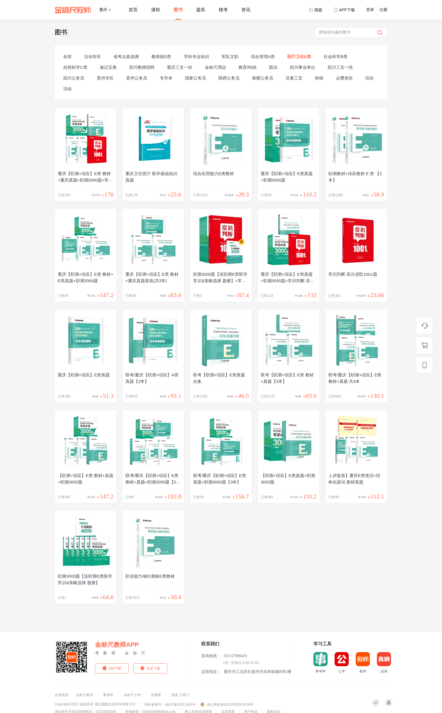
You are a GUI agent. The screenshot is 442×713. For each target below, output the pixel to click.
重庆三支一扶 (179, 67)
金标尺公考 (133, 695)
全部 (67, 56)
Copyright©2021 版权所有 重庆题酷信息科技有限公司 (95, 704)
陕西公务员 (229, 78)
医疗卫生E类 (299, 56)
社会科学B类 (336, 56)
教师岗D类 (161, 56)
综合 (369, 78)
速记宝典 (108, 67)
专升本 (166, 78)
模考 (223, 9)
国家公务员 (195, 78)
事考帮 (108, 695)
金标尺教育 (85, 695)
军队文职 (230, 56)
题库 (200, 9)
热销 (319, 78)
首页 (133, 9)
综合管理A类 (263, 56)
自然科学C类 (75, 67)
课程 (155, 9)
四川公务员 (73, 78)
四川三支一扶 (340, 67)
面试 (273, 67)
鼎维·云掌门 (180, 695)
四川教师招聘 (141, 67)
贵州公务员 (136, 78)
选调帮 (156, 695)
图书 (178, 9)
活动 (67, 89)
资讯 (245, 9)
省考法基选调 (126, 56)
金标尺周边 (215, 67)
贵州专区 (105, 78)
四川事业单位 (302, 67)
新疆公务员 (262, 78)
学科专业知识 (196, 56)
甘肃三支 (294, 78)
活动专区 (92, 56)
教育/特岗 (247, 67)
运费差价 (344, 78)
